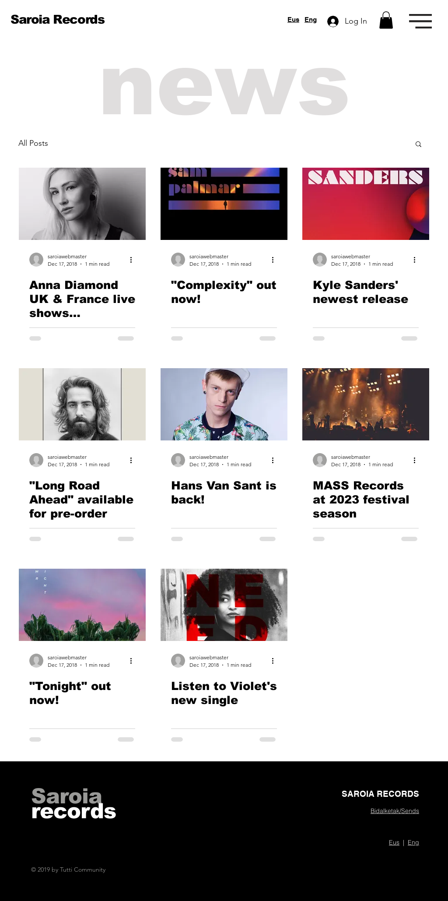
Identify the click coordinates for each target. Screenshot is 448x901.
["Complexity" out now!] (224, 204)
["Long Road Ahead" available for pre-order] (82, 404)
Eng (310, 19)
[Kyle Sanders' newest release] (365, 204)
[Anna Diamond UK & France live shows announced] (82, 204)
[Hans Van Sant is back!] (224, 404)
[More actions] (134, 259)
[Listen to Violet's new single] (224, 605)
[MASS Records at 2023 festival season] (365, 404)
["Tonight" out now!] (82, 605)
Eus (293, 19)
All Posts (33, 143)
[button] (386, 19)
